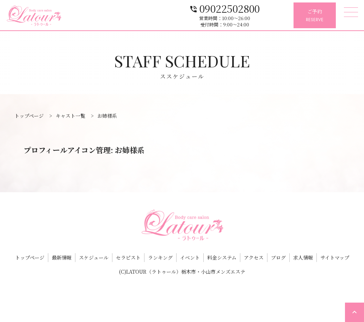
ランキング (160, 257)
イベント (190, 257)
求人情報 (303, 257)
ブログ (278, 257)
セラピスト (128, 257)
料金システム (221, 257)
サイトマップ (334, 257)
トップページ (29, 257)
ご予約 (314, 16)
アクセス (254, 257)
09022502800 (252, 7)
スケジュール (94, 257)
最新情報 (62, 257)
